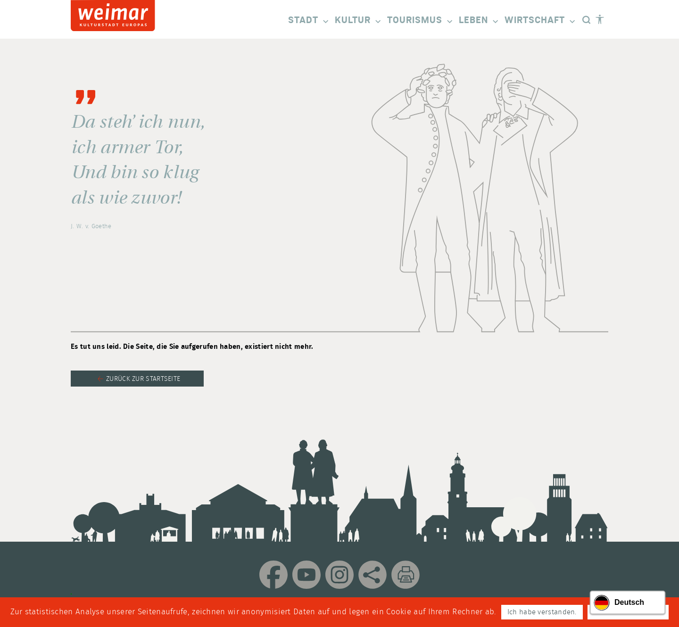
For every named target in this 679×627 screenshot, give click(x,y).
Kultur (358, 21)
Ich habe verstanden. (542, 612)
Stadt (309, 21)
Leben (479, 21)
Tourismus (420, 21)
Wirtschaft (541, 21)
